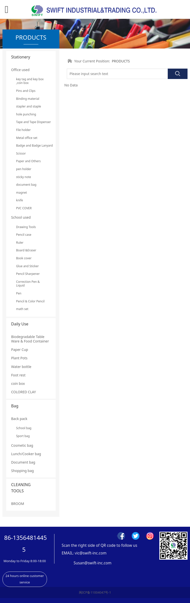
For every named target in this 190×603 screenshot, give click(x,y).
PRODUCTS (121, 61)
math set (22, 309)
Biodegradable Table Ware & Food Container (30, 338)
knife (19, 200)
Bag (14, 406)
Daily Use (19, 324)
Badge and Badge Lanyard (31, 145)
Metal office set (26, 138)
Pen (18, 293)
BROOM (17, 503)
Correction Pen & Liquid (28, 284)
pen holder (23, 169)
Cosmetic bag (22, 445)
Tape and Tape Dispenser (31, 122)
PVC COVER (24, 208)
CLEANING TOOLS (21, 488)
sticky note (23, 177)
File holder (23, 130)
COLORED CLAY (23, 392)
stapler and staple (28, 106)
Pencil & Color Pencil (30, 301)
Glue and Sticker (27, 266)
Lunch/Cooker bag (26, 453)
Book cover (23, 258)
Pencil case (23, 235)
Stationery (20, 57)
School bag (23, 428)
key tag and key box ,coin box (30, 81)
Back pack (19, 418)
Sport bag (23, 436)
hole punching (26, 114)
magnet (21, 192)
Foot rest (18, 375)
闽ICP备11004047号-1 (95, 592)
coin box (18, 383)
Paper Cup (19, 349)
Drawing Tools (26, 227)
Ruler (20, 242)
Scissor (21, 153)
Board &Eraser (26, 250)
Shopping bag (22, 470)
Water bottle (21, 366)
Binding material (27, 99)
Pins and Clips (25, 91)
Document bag (23, 462)
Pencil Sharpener (28, 274)
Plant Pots (19, 358)
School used (21, 217)
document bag (26, 185)
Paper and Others (28, 161)
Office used (20, 69)
